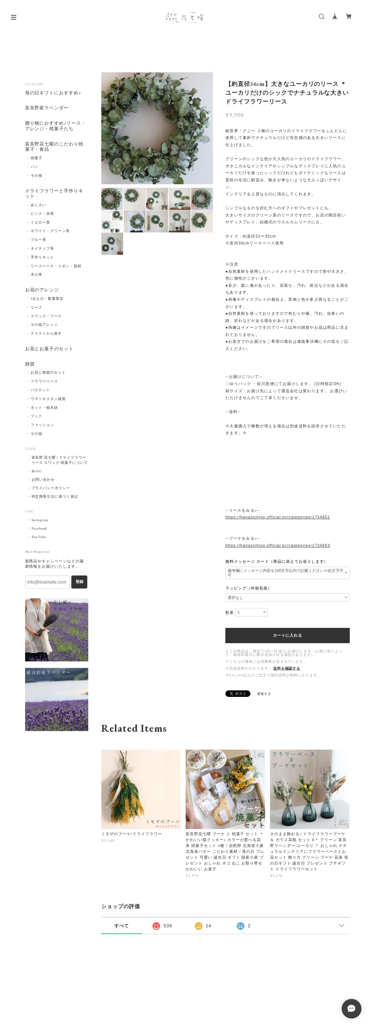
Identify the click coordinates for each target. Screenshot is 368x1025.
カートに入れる (287, 635)
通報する (264, 694)
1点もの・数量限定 (47, 299)
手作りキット (42, 257)
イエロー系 (40, 222)
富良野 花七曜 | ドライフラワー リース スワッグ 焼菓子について (60, 460)
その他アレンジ (44, 325)
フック (36, 416)
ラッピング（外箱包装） (248, 588)
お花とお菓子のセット (49, 349)
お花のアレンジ (42, 290)
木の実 (36, 275)
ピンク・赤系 (42, 214)
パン (34, 167)
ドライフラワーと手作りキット (54, 194)
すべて (121, 925)
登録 (79, 582)
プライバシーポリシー (51, 488)
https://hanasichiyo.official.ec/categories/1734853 (277, 545)
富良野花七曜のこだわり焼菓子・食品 (54, 147)
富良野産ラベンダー (47, 108)
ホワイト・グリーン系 (50, 231)
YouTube (39, 537)
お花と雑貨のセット (48, 373)
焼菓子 (36, 158)
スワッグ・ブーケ (46, 316)
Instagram (40, 520)
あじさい (38, 205)
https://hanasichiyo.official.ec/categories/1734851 (277, 517)
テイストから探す (46, 334)
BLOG (37, 471)
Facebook (39, 528)
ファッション (42, 425)
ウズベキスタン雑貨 (48, 399)
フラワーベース (44, 382)
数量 (229, 612)
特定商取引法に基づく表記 (55, 496)
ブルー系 (38, 240)
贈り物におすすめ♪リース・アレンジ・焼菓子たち (55, 126)
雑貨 (30, 364)
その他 (36, 175)
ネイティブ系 (42, 249)
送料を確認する (287, 668)
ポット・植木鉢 (44, 408)
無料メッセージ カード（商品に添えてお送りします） (276, 561)
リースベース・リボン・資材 (56, 266)
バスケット (40, 390)
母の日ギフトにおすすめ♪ (53, 93)
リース (36, 307)
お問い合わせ (43, 480)
